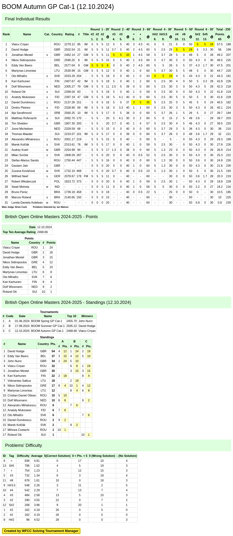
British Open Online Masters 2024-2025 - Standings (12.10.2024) (68, 302)
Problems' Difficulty (23, 445)
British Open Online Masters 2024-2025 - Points (51, 216)
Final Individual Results (27, 18)
